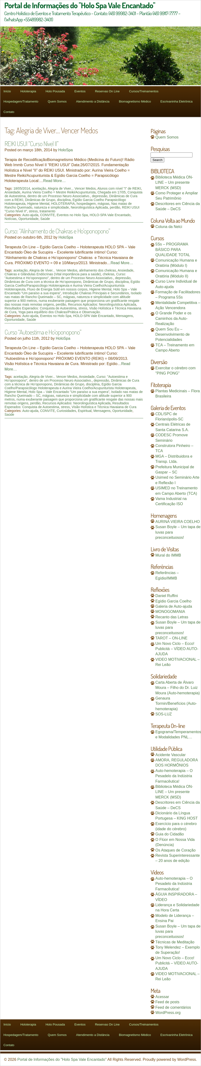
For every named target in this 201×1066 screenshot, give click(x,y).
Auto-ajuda (30, 215)
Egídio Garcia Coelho (173, 601)
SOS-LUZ (163, 714)
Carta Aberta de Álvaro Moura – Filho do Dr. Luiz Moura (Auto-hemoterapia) (177, 687)
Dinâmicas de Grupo (40, 200)
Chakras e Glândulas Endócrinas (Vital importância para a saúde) (52, 274)
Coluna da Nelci (168, 227)
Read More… (54, 181)
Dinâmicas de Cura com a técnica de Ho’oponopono (42, 282)
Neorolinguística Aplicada (89, 207)
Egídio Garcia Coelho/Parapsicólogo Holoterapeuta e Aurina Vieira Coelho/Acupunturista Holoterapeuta (72, 285)
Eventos (79, 91)
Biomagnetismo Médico (135, 101)
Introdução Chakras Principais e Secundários (96, 293)
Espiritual (85, 411)
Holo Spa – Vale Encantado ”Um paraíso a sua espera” (68, 392)
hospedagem (86, 203)
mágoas (103, 203)
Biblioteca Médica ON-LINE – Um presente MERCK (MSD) (174, 182)
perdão (115, 207)
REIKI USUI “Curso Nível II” (31, 143)
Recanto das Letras (171, 617)
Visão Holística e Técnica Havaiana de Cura (104, 407)
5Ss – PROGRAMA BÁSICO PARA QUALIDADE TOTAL (172, 249)
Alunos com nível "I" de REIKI (119, 188)
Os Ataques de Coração (175, 850)
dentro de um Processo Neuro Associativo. (58, 196)
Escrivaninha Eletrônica (176, 101)
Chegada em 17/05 (112, 192)
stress (33, 211)
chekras (108, 274)
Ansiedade (12, 192)
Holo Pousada (55, 91)
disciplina (64, 200)
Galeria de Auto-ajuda (173, 606)
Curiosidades (66, 411)
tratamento (47, 211)
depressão (99, 196)
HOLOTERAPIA (63, 203)
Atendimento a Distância (92, 101)
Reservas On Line (107, 91)
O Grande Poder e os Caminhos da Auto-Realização (173, 318)
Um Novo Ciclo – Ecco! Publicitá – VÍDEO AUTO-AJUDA (176, 649)
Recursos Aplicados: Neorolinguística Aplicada (102, 304)
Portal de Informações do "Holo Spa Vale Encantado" (62, 1059)
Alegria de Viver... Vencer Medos (72, 188)
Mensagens (124, 316)
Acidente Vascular (170, 755)
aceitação (39, 188)
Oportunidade (28, 219)
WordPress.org (167, 1013)
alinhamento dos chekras (97, 270)
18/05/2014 (21, 188)
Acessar (162, 997)
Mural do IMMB (168, 555)
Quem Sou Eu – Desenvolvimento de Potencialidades (172, 334)
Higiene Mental (38, 203)
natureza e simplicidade (51, 207)
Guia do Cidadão (169, 834)
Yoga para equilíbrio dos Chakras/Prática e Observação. (59, 312)
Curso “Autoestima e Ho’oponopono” (42, 332)
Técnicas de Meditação (174, 942)
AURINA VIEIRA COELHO (177, 522)
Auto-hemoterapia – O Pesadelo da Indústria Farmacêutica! (173, 776)
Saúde (45, 219)
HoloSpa (65, 150)
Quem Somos (57, 101)
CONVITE (47, 215)
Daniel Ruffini (166, 596)
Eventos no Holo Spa (72, 215)
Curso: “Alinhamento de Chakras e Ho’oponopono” (57, 231)
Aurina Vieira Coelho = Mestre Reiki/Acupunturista (58, 192)
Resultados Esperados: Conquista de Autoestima (40, 308)
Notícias (10, 219)
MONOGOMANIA (170, 612)
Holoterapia (28, 91)
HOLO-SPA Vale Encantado (110, 215)
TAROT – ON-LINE (171, 638)
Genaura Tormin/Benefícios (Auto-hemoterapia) (176, 703)
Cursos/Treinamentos (143, 91)
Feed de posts (167, 1002)
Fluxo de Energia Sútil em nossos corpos (57, 289)
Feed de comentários (173, 1007)
